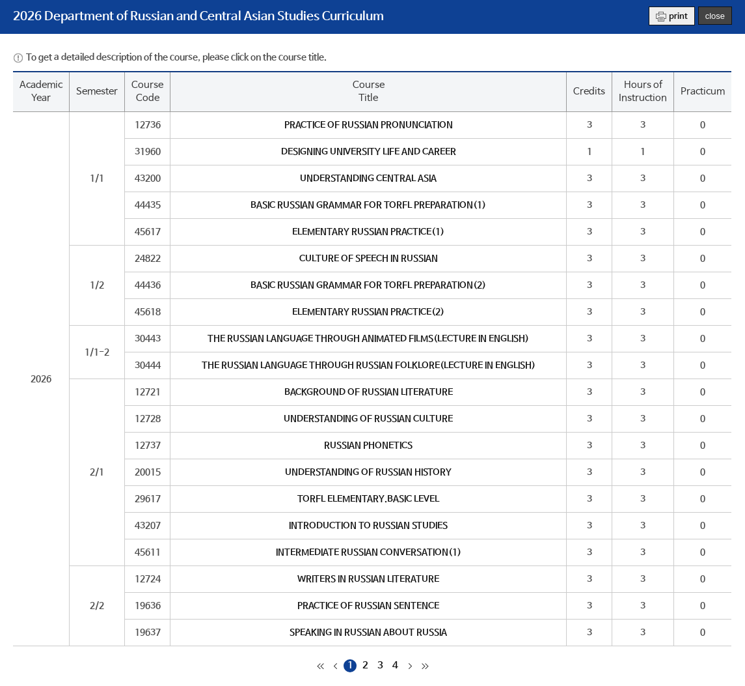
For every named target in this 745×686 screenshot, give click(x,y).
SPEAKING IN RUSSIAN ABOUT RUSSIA (368, 632)
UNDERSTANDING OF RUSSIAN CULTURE (368, 419)
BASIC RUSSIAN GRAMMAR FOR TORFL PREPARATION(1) (368, 205)
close (715, 16)
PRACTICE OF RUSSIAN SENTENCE (368, 606)
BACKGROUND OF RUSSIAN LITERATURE (368, 392)
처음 (320, 665)
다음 (409, 665)
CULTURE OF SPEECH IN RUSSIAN (368, 258)
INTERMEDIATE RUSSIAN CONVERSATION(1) (368, 552)
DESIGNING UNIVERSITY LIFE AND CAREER (368, 152)
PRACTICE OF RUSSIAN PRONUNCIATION (368, 125)
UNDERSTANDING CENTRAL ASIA (368, 178)
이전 (335, 665)
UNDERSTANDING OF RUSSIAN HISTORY (368, 472)
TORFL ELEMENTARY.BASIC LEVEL (368, 499)
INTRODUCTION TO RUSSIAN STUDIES (368, 526)
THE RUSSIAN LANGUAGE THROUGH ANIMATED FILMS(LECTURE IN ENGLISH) (368, 339)
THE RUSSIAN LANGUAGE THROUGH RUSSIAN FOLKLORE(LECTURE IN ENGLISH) (368, 365)
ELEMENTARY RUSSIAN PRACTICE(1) (368, 232)
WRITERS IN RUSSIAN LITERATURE (368, 579)
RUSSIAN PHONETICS (368, 445)
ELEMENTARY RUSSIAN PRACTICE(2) (368, 312)
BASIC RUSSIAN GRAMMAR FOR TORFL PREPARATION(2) (368, 285)
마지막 (424, 665)
